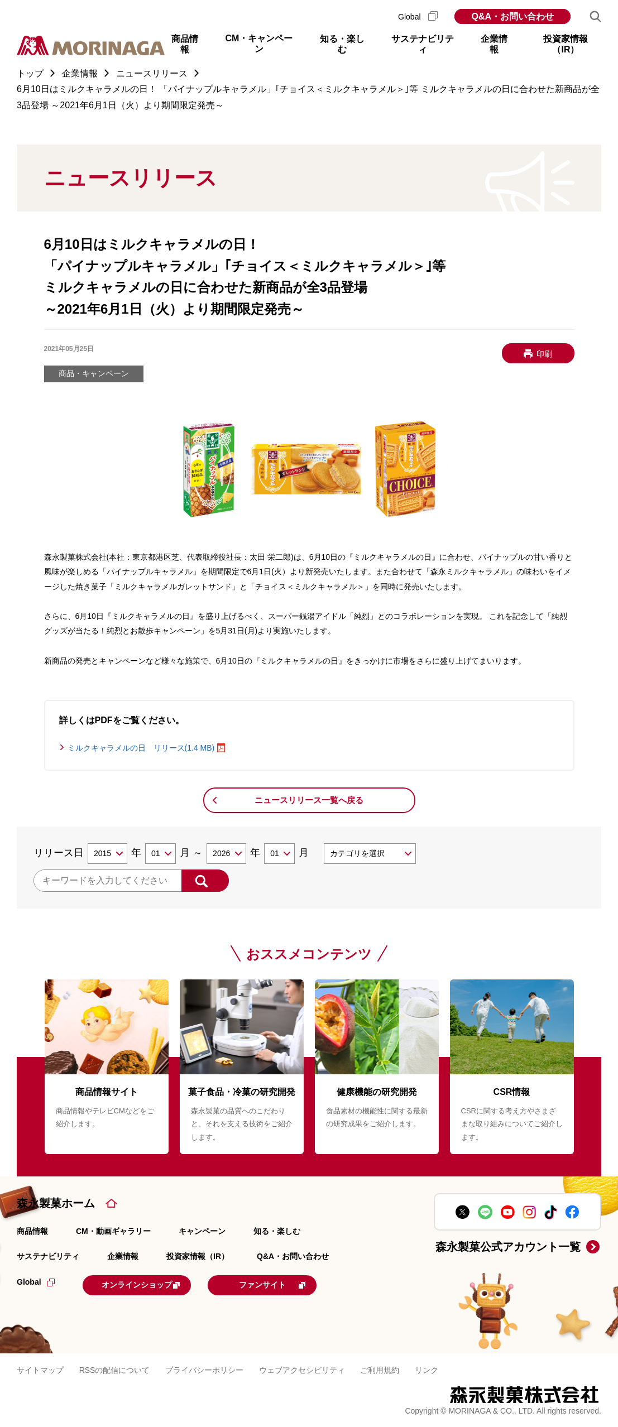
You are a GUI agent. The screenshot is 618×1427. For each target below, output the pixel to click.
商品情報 (32, 1231)
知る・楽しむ (276, 1231)
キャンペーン (202, 1231)
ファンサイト (297, 1284)
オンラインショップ (152, 1284)
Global (418, 16)
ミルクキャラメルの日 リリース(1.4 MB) (141, 747)
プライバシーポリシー (204, 1368)
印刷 (544, 353)
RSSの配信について (114, 1368)
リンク (426, 1368)
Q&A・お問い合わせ (512, 16)
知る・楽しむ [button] (342, 44)
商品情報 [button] (184, 44)
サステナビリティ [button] (422, 44)
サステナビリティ (48, 1256)
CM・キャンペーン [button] (259, 43)
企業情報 (122, 1256)
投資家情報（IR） (197, 1256)
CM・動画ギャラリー (113, 1231)
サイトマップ (40, 1368)
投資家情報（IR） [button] (565, 44)
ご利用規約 (379, 1368)
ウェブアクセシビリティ (302, 1368)
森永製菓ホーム (56, 1203)
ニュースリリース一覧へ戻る (309, 800)
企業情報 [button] (494, 44)
